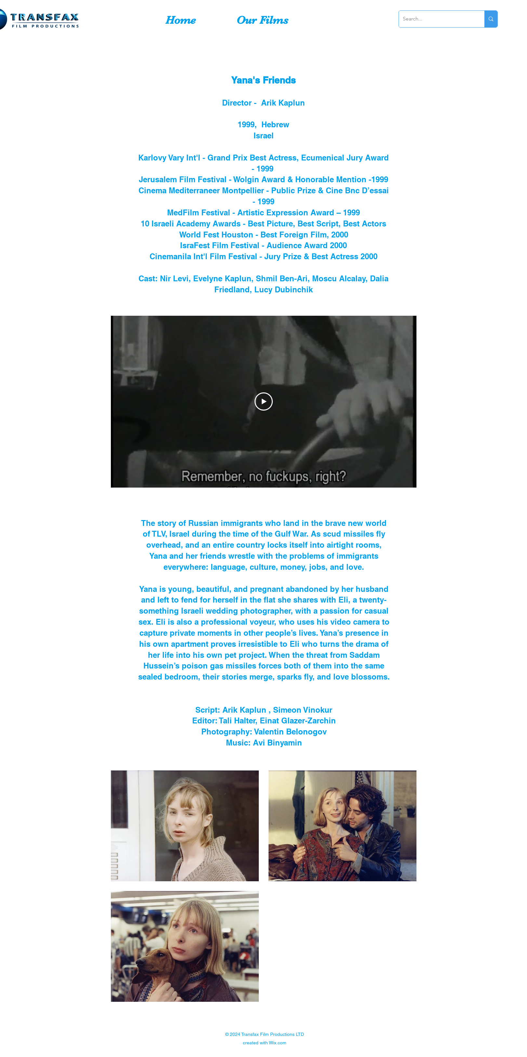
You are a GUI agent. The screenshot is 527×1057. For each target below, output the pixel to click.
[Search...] (437, 19)
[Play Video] (264, 401)
